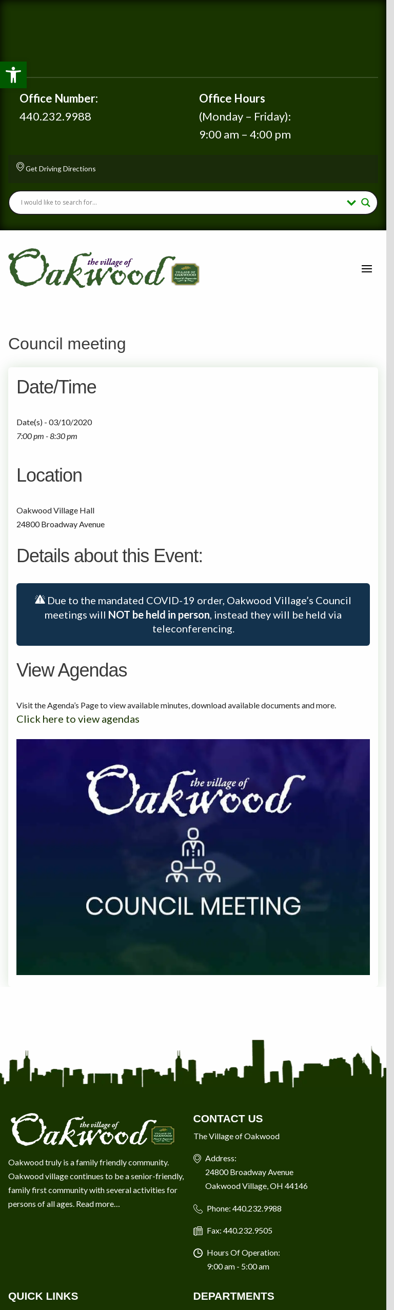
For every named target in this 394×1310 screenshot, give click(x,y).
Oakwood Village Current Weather (197, 38)
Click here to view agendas (78, 719)
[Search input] (185, 202)
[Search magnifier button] (373, 202)
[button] (13, 75)
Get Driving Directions (61, 168)
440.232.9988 (55, 116)
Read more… (98, 1210)
